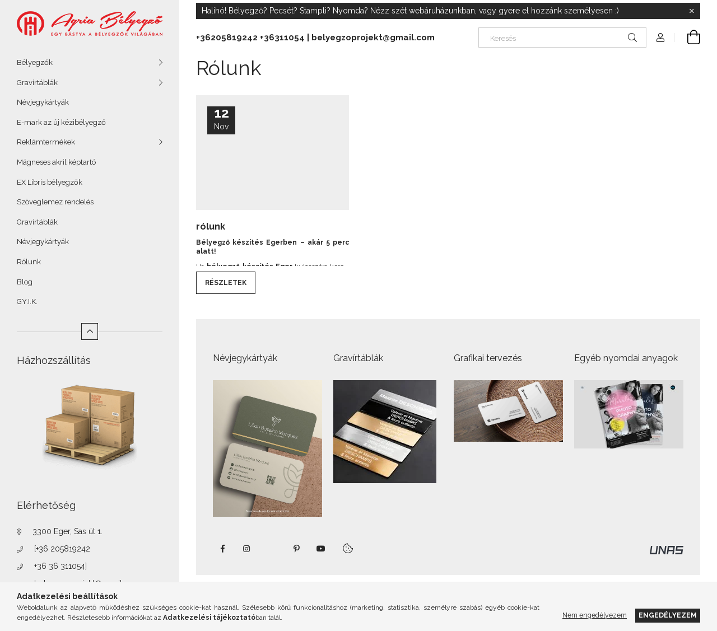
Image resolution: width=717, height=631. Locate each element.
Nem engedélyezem (594, 615)
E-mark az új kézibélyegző (61, 122)
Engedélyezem (668, 615)
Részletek (225, 283)
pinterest (296, 548)
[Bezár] (691, 11)
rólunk (210, 226)
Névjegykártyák (43, 102)
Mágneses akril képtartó (56, 162)
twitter (271, 548)
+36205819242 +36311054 (250, 37)
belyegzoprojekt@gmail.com (373, 37)
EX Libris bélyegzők (49, 182)
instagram (247, 548)
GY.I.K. (27, 301)
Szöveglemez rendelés (55, 202)
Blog (24, 282)
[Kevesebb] (89, 331)
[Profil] (660, 37)
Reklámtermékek (46, 142)
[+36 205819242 (62, 548)
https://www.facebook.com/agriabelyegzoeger (222, 548)
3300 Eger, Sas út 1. (67, 531)
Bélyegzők (35, 62)
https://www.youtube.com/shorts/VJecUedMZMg (320, 548)
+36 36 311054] (60, 566)
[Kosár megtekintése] (687, 37)
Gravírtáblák (37, 82)
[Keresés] (562, 37)
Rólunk (29, 262)
